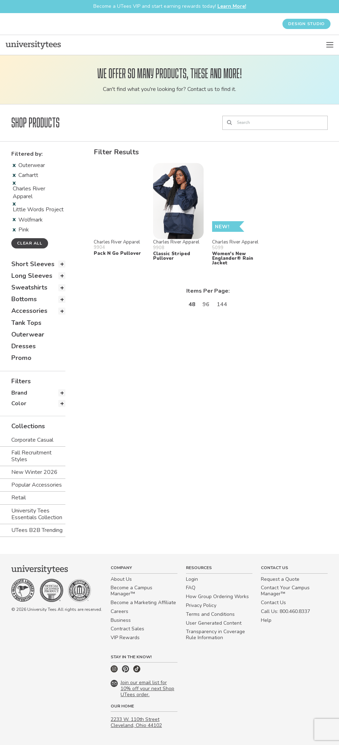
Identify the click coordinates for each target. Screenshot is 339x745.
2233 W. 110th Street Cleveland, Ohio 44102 (136, 722)
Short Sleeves (32, 264)
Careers (119, 611)
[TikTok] (136, 670)
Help (266, 620)
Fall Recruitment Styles (31, 456)
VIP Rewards (125, 637)
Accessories (29, 310)
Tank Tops (26, 323)
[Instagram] (115, 670)
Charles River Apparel (29, 191)
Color (18, 403)
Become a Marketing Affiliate (143, 602)
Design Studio (306, 24)
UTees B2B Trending (37, 530)
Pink (21, 230)
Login (192, 579)
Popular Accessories (36, 485)
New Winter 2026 (34, 472)
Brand (19, 393)
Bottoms (24, 299)
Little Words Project (38, 207)
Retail (18, 498)
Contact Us (273, 602)
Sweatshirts (29, 287)
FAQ (190, 587)
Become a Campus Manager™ (131, 590)
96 (206, 304)
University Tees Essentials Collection (36, 514)
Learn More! (231, 6)
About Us (121, 579)
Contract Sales (127, 628)
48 (191, 304)
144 (222, 304)
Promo (21, 358)
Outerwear (29, 165)
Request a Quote (280, 579)
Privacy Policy (201, 605)
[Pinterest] (126, 670)
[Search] (275, 123)
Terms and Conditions (210, 614)
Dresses (23, 346)
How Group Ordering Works (217, 596)
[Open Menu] (329, 44)
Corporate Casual (32, 440)
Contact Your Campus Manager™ (285, 590)
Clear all (29, 243)
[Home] (33, 45)
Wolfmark (28, 220)
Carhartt (25, 175)
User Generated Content (213, 623)
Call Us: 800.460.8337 (285, 611)
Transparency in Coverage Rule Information (215, 634)
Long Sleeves (31, 275)
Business (121, 620)
